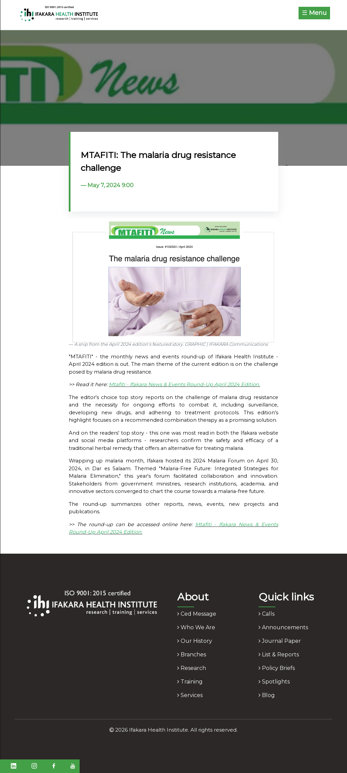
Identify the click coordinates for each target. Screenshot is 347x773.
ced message (196, 614)
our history (194, 641)
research (191, 668)
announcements (283, 627)
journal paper (280, 641)
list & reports (279, 654)
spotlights (274, 681)
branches (191, 654)
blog (267, 695)
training (190, 681)
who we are (196, 627)
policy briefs (277, 668)
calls (266, 614)
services (190, 695)
